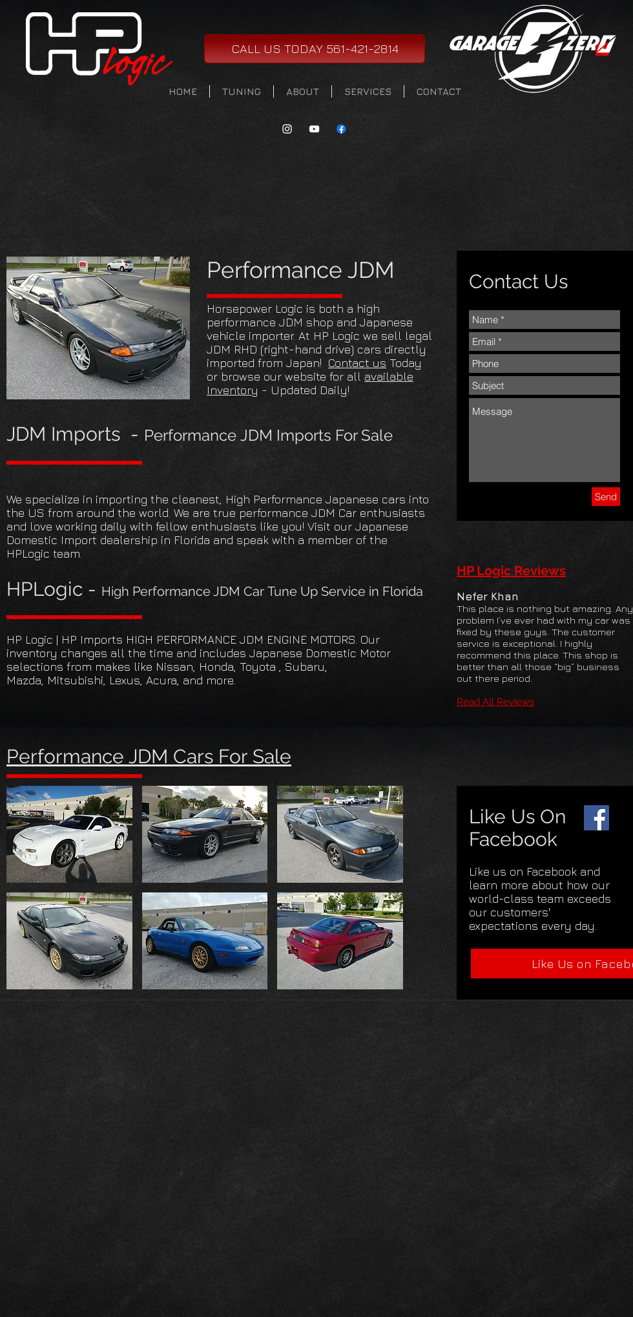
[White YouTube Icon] (314, 129)
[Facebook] (596, 817)
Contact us (357, 363)
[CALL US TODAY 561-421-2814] (314, 48)
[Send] (606, 496)
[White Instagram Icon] (287, 129)
